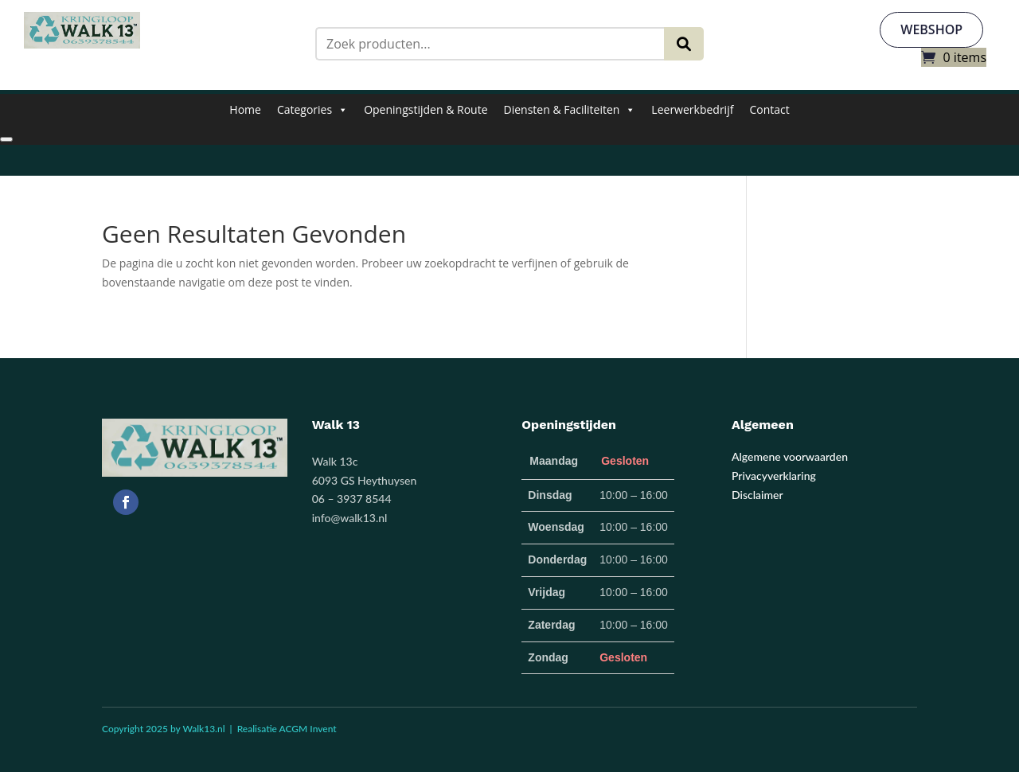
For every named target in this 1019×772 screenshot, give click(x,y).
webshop (931, 29)
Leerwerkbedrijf (692, 109)
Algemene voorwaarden (790, 457)
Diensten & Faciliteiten (570, 110)
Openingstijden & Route (425, 109)
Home (245, 109)
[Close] (6, 139)
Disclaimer (757, 494)
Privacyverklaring (774, 475)
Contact (769, 109)
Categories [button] (312, 110)
